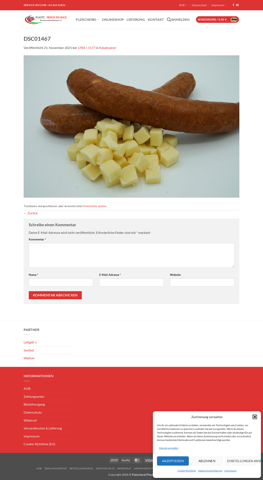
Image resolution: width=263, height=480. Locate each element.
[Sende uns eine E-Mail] (237, 5)
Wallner (29, 358)
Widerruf (30, 420)
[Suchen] (169, 19)
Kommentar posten (94, 206)
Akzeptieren (173, 461)
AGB (183, 5)
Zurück (31, 213)
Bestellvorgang (34, 404)
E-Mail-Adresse (110, 274)
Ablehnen (207, 461)
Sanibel (29, 350)
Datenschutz (199, 5)
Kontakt (156, 19)
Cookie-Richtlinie (186, 470)
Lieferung (136, 19)
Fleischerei (87, 19)
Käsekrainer (107, 48)
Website (175, 274)
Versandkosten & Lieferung (43, 428)
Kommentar (37, 239)
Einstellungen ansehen (242, 461)
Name (33, 274)
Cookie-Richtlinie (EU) (39, 444)
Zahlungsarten (34, 396)
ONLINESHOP (113, 19)
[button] (255, 417)
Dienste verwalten (168, 448)
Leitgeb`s (30, 342)
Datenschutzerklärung (210, 470)
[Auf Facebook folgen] (233, 5)
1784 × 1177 (86, 48)
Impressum (230, 470)
